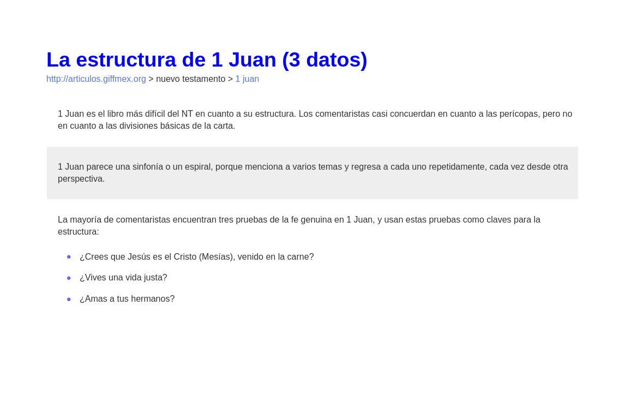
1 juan (248, 78)
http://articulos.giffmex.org (96, 78)
